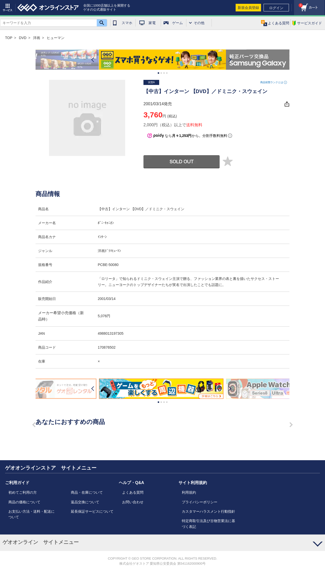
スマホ (127, 23)
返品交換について (85, 502)
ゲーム (177, 23)
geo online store (48, 7)
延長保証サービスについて (92, 511)
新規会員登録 (248, 8)
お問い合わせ (132, 502)
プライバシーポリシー (199, 502)
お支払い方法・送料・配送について (31, 514)
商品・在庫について (87, 492)
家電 (152, 23)
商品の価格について (24, 502)
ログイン (276, 8)
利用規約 (189, 492)
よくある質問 (132, 492)
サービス (7, 7)
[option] (162, 59)
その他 (199, 23)
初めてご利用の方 (22, 492)
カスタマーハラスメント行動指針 (208, 511)
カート (298, 4)
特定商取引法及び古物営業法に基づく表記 (208, 523)
